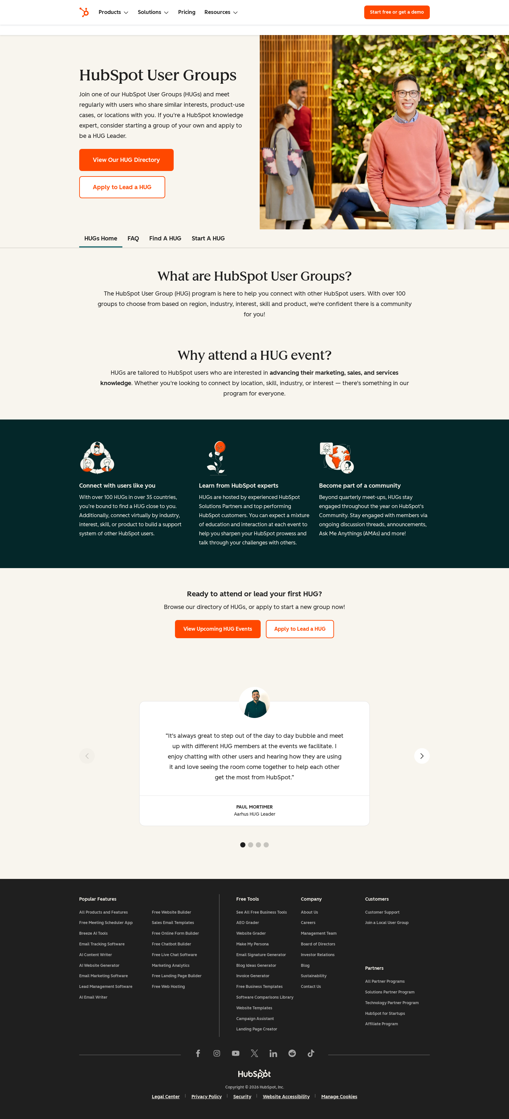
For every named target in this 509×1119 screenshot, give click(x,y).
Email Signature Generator (261, 955)
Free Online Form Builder (175, 933)
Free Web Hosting (168, 986)
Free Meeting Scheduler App (106, 922)
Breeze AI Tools (93, 933)
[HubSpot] (84, 12)
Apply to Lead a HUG (122, 187)
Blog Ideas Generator (256, 965)
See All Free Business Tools (261, 912)
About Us (309, 912)
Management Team (319, 933)
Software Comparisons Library (264, 997)
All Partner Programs (385, 981)
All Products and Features (103, 912)
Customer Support (382, 912)
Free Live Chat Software (174, 955)
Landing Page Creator (256, 1029)
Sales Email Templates (173, 922)
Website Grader (251, 933)
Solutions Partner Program (390, 992)
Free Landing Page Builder (177, 976)
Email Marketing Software (103, 976)
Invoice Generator (252, 976)
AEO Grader (247, 922)
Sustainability (314, 976)
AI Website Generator (99, 965)
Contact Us (311, 986)
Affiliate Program (381, 1024)
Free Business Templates (259, 986)
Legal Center (166, 1097)
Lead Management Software (105, 986)
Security (242, 1097)
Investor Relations (318, 955)
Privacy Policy (207, 1097)
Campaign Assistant (255, 1018)
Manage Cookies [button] (339, 1097)
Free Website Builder (171, 912)
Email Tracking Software (102, 944)
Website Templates (254, 1008)
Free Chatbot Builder (171, 944)
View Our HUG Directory (133, 159)
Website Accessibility (286, 1097)
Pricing (186, 12)
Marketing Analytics (171, 965)
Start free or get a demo (397, 12)
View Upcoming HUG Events (217, 629)
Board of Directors (318, 944)
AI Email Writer (93, 997)
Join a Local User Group (387, 922)
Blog (305, 965)
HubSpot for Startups (385, 1013)
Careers (308, 922)
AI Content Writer (95, 955)
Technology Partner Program (392, 1003)
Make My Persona (252, 944)
